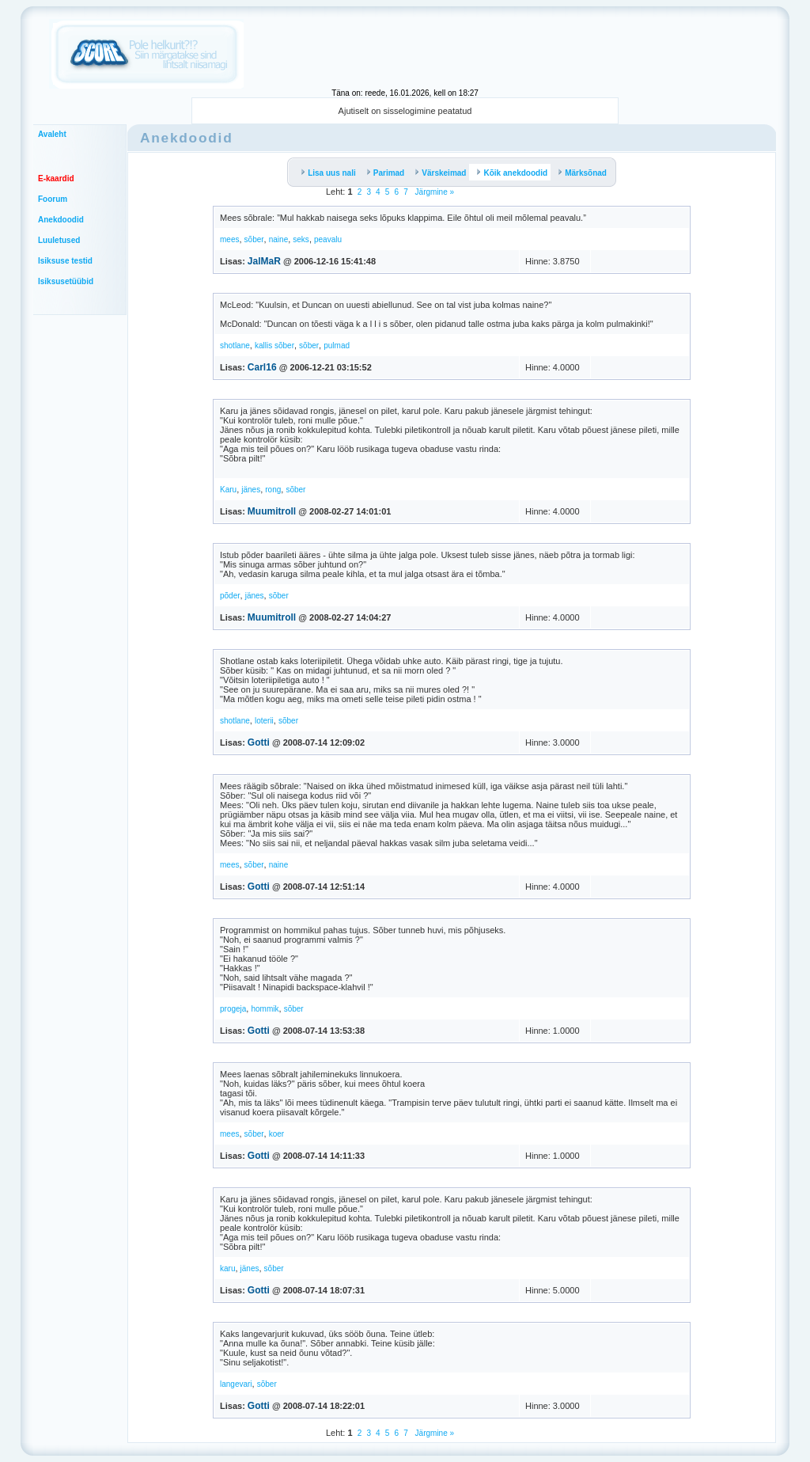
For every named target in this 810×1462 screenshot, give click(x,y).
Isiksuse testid (65, 260)
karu (227, 1268)
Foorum (52, 199)
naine (278, 239)
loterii (264, 720)
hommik (264, 1008)
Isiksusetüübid (65, 281)
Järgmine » (433, 192)
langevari (236, 1384)
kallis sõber (274, 345)
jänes (250, 489)
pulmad (337, 345)
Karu (228, 489)
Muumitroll (272, 511)
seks (301, 239)
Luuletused (59, 240)
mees (229, 239)
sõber (254, 239)
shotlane (235, 345)
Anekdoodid (61, 219)
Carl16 (262, 367)
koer (276, 1134)
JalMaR (264, 261)
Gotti (259, 742)
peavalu (328, 239)
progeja (233, 1008)
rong (273, 489)
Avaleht (52, 134)
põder (230, 595)
